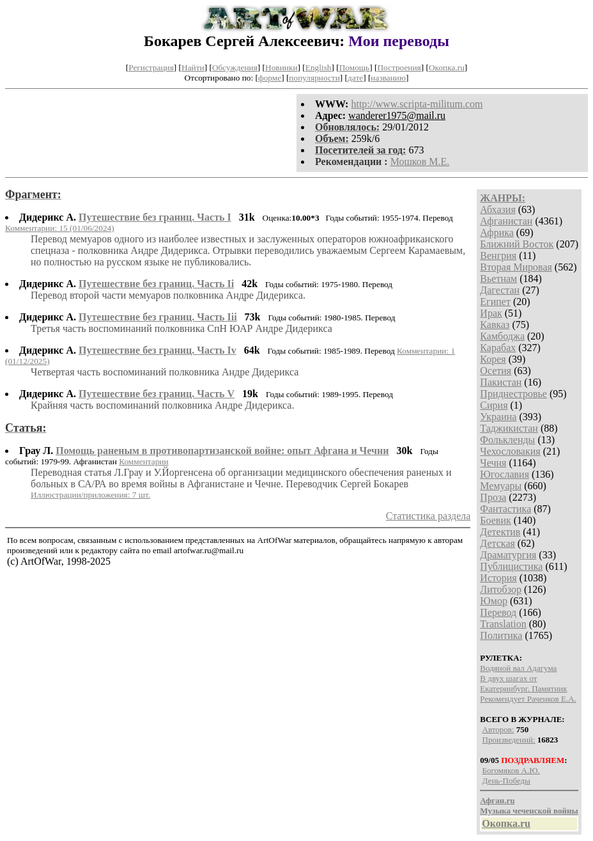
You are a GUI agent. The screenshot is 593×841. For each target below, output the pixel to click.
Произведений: (508, 739)
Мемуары (500, 485)
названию (388, 78)
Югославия (504, 474)
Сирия (493, 405)
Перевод (498, 612)
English (318, 67)
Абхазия (497, 209)
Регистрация (151, 67)
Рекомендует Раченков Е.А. (528, 698)
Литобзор (500, 589)
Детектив (500, 531)
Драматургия (508, 554)
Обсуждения (235, 67)
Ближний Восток (516, 244)
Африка (497, 232)
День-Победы (506, 780)
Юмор (493, 600)
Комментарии (143, 461)
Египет (495, 301)
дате (355, 78)
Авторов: (498, 729)
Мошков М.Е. (420, 161)
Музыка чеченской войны (529, 810)
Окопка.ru (447, 67)
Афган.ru (497, 800)
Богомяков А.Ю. (511, 770)
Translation (503, 623)
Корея (492, 359)
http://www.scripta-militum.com (416, 103)
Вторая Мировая (516, 267)
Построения (398, 67)
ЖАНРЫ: (502, 198)
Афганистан (506, 221)
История (498, 577)
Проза (493, 497)
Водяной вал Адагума (518, 668)
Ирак (491, 313)
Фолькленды (507, 439)
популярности (314, 78)
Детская (497, 543)
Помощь (354, 67)
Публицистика (511, 566)
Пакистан (500, 382)
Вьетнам (498, 278)
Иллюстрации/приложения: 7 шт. (90, 494)
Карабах (498, 347)
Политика (501, 635)
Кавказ (494, 324)
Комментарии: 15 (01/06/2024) (59, 228)
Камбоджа (502, 336)
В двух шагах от (508, 678)
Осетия (495, 370)
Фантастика (505, 508)
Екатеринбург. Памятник (523, 688)
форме (269, 78)
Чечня (493, 462)
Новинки (281, 67)
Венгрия (498, 255)
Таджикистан (509, 428)
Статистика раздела (428, 515)
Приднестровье (513, 393)
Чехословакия (510, 451)
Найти (192, 67)
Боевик (495, 520)
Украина (498, 416)
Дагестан (500, 290)
